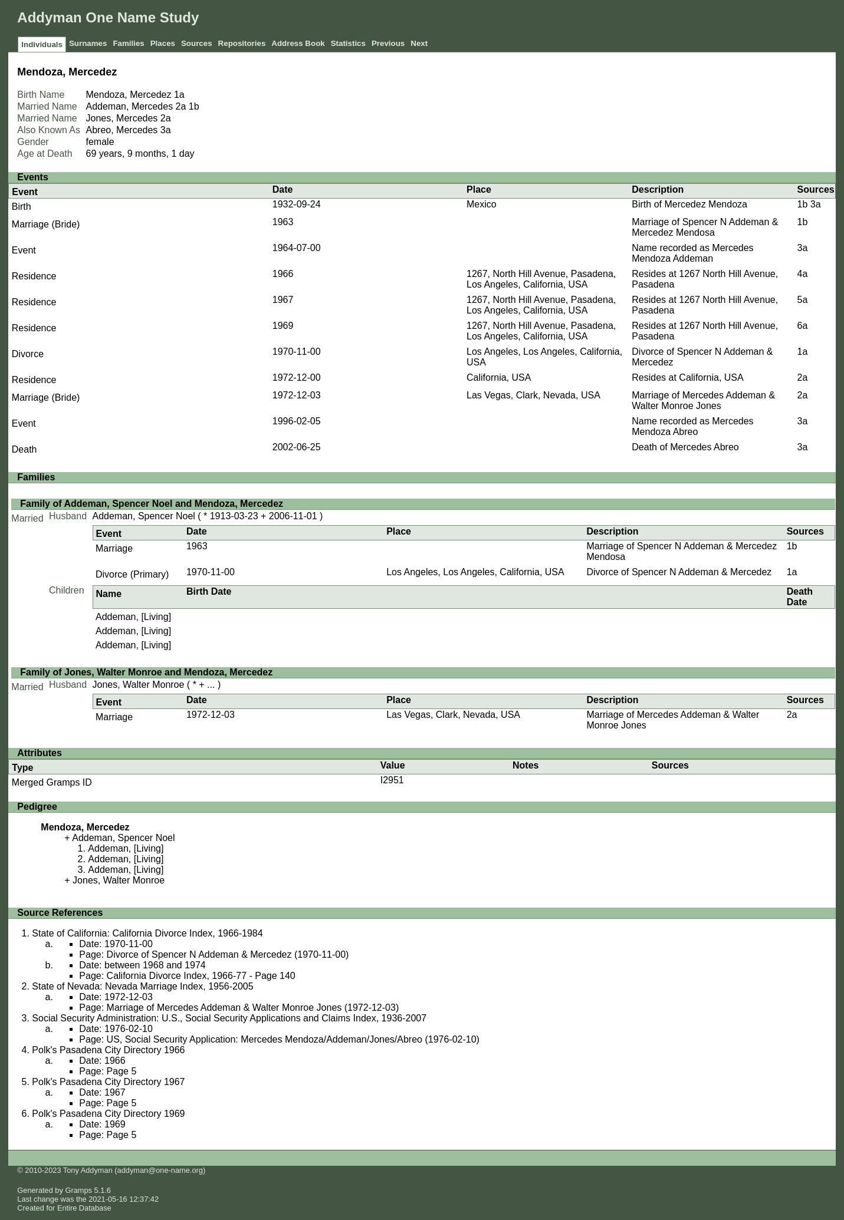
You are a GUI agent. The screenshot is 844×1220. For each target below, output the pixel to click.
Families (128, 43)
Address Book (297, 43)
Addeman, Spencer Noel (144, 516)
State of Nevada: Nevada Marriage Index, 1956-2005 (142, 986)
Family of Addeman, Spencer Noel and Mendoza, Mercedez (151, 504)
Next (419, 43)
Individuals (42, 44)
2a (181, 106)
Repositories (242, 43)
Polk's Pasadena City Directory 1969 (108, 1114)
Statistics (348, 43)
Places (162, 43)
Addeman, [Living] (133, 617)
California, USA (499, 377)
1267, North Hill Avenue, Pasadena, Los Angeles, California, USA (541, 279)
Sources (196, 43)
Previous (388, 43)
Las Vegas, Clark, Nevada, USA (533, 395)
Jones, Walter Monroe (139, 685)
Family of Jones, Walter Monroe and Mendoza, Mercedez (146, 672)
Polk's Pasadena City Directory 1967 (108, 1082)
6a (802, 326)
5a (802, 300)
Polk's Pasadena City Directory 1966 (108, 1050)
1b (194, 106)
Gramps (78, 1190)
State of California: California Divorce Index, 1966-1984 (147, 933)
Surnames (88, 43)
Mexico (482, 204)
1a (179, 95)
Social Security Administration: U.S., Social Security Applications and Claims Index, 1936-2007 (229, 1018)
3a (165, 130)
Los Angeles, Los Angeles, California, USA (475, 572)
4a (802, 274)
